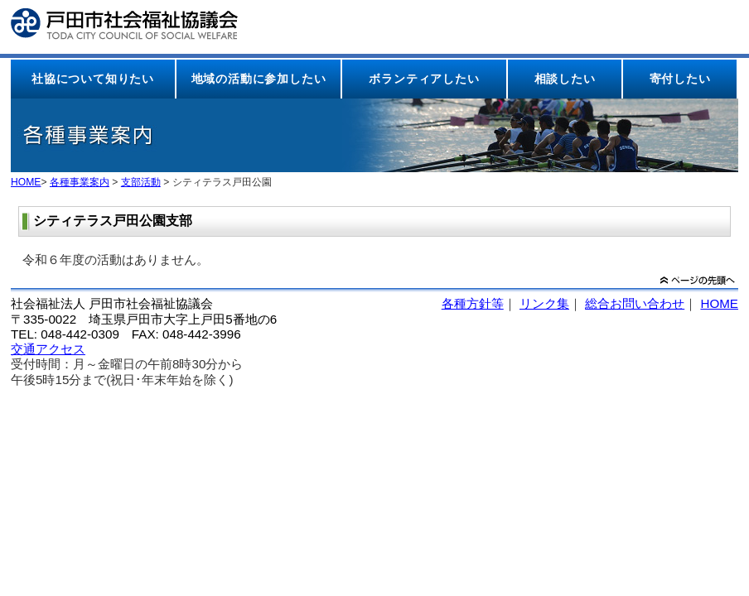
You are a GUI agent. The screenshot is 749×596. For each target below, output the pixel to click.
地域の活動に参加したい (258, 79)
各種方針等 (473, 303)
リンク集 (544, 303)
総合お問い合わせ (634, 303)
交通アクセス (48, 349)
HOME (26, 182)
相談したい (565, 79)
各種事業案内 (79, 182)
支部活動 (141, 182)
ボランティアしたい (424, 79)
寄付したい (680, 79)
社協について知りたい (92, 79)
